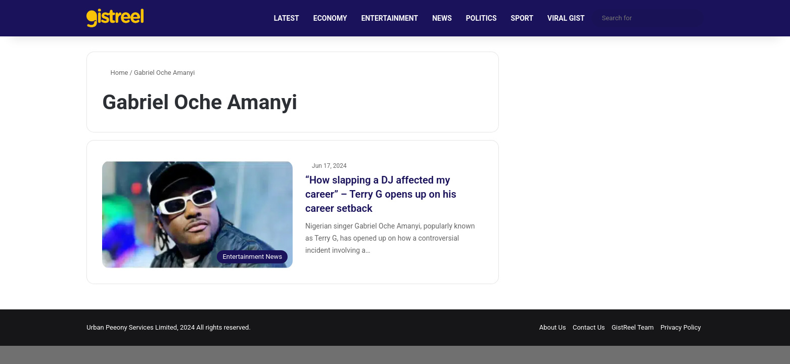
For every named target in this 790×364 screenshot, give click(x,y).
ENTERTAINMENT (389, 18)
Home (115, 72)
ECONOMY (330, 18)
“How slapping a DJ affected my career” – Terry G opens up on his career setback (380, 194)
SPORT (522, 18)
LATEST (286, 18)
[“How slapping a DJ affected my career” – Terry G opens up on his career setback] (197, 214)
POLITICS (481, 18)
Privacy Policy (681, 327)
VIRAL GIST (566, 18)
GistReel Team (633, 327)
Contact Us (589, 327)
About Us (552, 327)
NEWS (442, 18)
